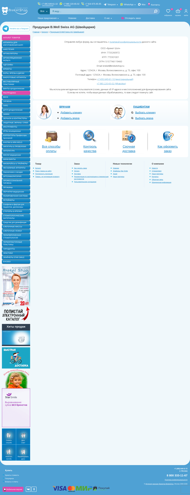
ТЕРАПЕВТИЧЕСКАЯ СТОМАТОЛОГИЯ (12, 236)
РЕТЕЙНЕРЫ (8, 200)
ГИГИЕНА (7, 101)
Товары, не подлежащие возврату (47, 177)
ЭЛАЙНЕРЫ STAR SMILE (13, 257)
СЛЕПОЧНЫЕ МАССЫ (12, 227)
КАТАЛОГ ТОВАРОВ (11, 38)
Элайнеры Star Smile (120, 171)
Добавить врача (70, 118)
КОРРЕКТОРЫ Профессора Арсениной (15, 136)
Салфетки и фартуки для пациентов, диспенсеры (13, 205)
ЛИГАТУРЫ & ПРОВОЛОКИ (14, 146)
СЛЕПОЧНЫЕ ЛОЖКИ (12, 231)
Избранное (168, 12)
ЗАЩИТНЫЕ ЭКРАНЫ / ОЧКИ (15, 123)
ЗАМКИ (6, 114)
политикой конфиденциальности (125, 41)
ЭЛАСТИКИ (8, 253)
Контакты (155, 5)
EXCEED (7, 262)
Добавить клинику (71, 112)
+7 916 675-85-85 (93, 5)
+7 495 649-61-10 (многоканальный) (115, 79)
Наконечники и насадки (13, 172)
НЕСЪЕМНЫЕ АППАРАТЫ (14, 168)
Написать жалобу (9, 458)
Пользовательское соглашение (85, 182)
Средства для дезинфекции (14, 222)
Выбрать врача (144, 118)
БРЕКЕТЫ (7, 69)
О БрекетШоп (156, 171)
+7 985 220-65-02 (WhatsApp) (111, 83)
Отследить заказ (131, 18)
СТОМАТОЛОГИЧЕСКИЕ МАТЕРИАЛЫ (13, 217)
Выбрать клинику (145, 112)
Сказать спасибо (9, 442)
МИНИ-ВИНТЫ (9, 159)
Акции (115, 174)
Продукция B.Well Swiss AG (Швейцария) (67, 32)
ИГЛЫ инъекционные (12, 131)
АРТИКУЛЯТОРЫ (10, 54)
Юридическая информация (161, 182)
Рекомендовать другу (23, 458)
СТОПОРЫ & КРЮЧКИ (12, 211)
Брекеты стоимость (12, 475)
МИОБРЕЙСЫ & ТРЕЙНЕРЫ (15, 164)
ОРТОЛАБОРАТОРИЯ (12, 176)
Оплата (76, 171)
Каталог (45, 32)
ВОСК (5, 97)
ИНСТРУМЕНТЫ (10, 127)
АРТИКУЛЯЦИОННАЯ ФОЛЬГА (12, 59)
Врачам (64, 106)
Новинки (72, 18)
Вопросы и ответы (11, 482)
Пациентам (141, 106)
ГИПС (5, 106)
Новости (155, 168)
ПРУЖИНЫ (8, 187)
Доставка (90, 18)
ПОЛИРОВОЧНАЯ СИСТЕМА (15, 196)
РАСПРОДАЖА (9, 93)
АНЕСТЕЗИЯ (8, 49)
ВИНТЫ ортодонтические (13, 89)
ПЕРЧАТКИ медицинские (13, 192)
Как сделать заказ (80, 168)
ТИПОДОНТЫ (9, 249)
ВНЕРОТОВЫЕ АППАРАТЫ (14, 77)
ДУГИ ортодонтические (13, 110)
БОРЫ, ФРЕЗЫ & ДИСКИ (13, 73)
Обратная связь (157, 180)
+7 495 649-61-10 (49, 5)
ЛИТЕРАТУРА (9, 151)
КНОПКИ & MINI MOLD (12, 142)
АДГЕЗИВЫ (8, 65)
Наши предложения (47, 18)
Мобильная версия (13, 489)
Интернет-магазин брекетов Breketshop (159, 484)
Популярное (9, 478)
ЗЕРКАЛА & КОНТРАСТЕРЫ (15, 118)
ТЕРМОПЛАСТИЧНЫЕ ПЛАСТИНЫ (12, 243)
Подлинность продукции (44, 174)
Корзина (178, 12)
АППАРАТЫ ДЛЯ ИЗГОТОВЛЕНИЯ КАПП (13, 43)
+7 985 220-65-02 (71, 5)
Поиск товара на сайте (43, 171)
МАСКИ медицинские (12, 155)
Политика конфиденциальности (176, 480)
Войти (186, 15)
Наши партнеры (118, 177)
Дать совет (23, 442)
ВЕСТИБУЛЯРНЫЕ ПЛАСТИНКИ (11, 83)
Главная (36, 32)
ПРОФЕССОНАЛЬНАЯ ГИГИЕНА (12, 182)
